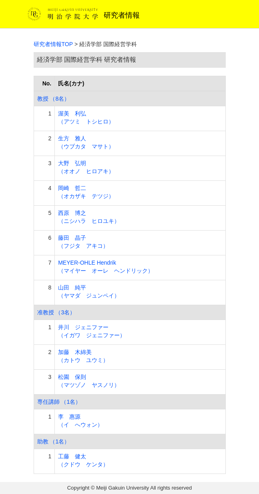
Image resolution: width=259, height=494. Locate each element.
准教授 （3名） (56, 312)
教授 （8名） (53, 98)
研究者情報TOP (53, 44)
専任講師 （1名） (59, 402)
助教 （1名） (53, 441)
